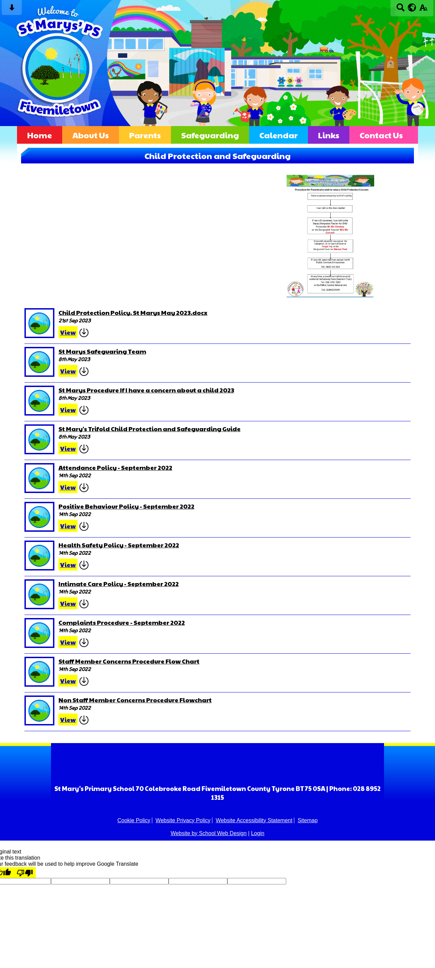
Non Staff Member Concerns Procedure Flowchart (135, 700)
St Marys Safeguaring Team (102, 351)
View (68, 332)
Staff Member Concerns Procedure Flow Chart (128, 661)
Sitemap (308, 820)
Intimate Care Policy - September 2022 (118, 583)
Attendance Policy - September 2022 (115, 467)
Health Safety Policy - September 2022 (118, 545)
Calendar (278, 135)
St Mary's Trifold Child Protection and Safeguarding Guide (149, 428)
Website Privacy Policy (183, 820)
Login (257, 833)
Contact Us (381, 135)
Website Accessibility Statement (254, 820)
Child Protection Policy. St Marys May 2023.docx (132, 312)
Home (39, 135)
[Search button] (400, 10)
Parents (145, 135)
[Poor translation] (25, 872)
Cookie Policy (133, 820)
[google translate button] (412, 7)
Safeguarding (210, 135)
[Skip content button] (12, 10)
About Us (90, 135)
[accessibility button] (423, 10)
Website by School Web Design (209, 833)
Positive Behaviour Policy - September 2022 (126, 506)
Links (328, 135)
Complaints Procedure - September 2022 (121, 622)
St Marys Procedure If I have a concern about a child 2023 (146, 390)
